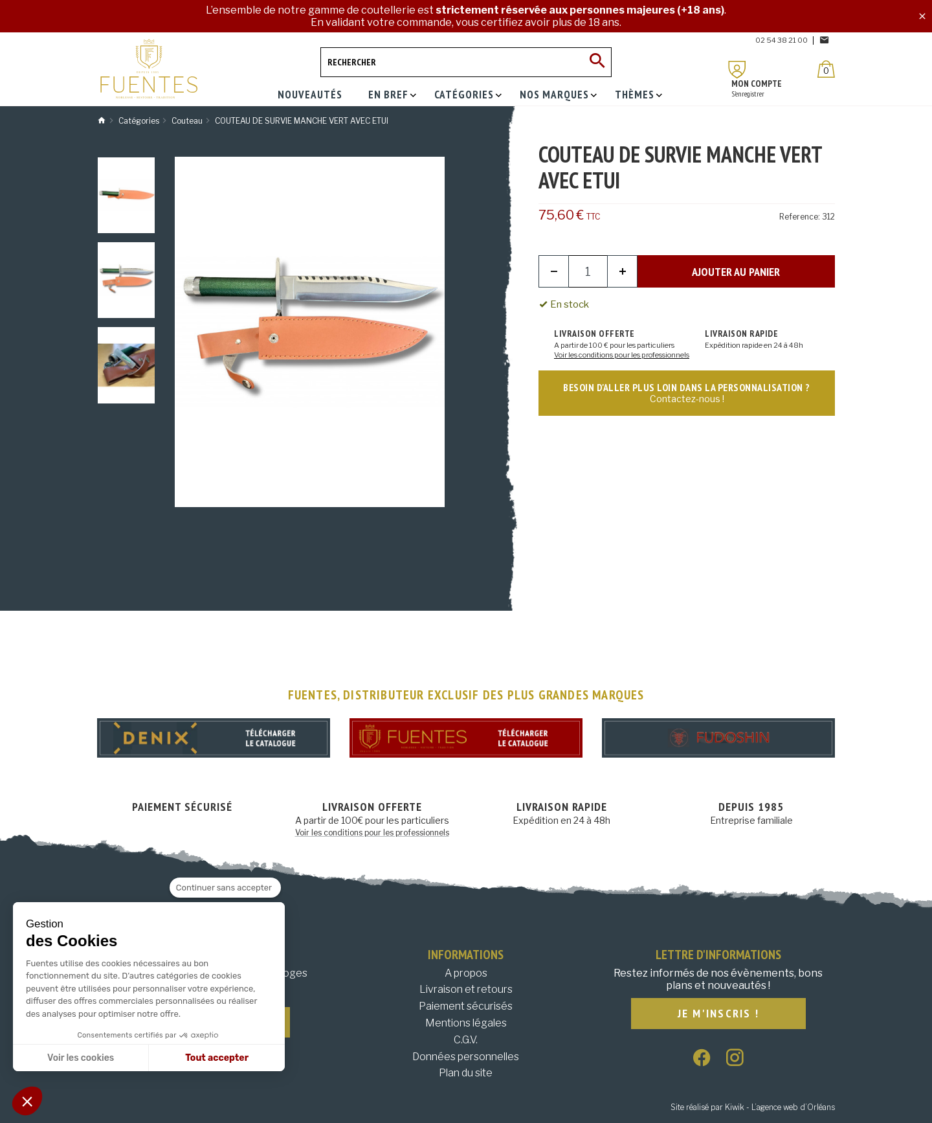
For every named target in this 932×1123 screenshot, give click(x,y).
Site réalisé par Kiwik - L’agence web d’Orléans (753, 1107)
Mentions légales (466, 1023)
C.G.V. (466, 1040)
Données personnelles (465, 1056)
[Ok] (596, 62)
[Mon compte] (737, 69)
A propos (466, 973)
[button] (27, 1101)
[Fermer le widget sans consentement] (225, 888)
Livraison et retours (466, 989)
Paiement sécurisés (466, 1006)
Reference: (799, 216)
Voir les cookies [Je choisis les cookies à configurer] (80, 1057)
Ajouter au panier (736, 271)
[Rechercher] (466, 62)
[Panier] (826, 69)
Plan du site (466, 1073)
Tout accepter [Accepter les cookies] (217, 1057)
